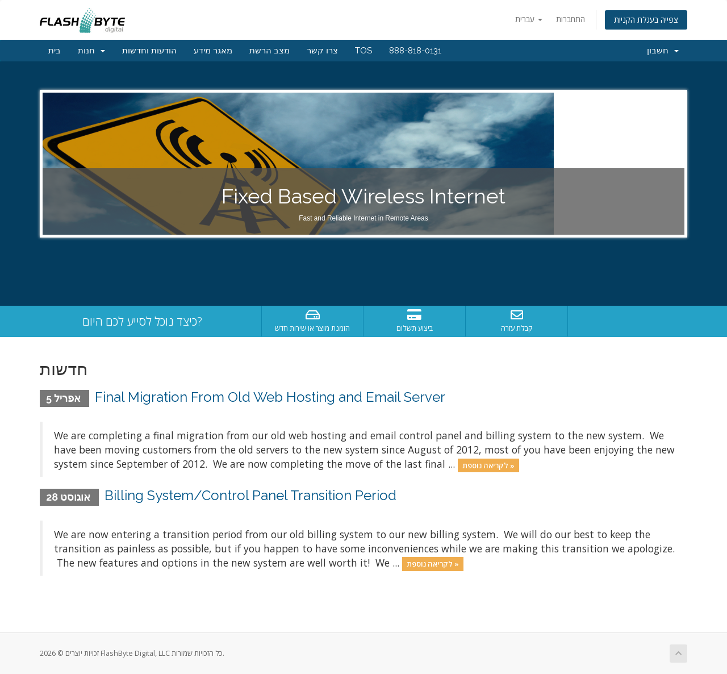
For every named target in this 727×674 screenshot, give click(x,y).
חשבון (663, 50)
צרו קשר (322, 50)
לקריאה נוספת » (488, 465)
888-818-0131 (415, 50)
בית (54, 50)
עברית (528, 19)
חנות (91, 50)
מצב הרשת (269, 50)
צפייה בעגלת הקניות (646, 19)
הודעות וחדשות (149, 50)
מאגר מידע (213, 50)
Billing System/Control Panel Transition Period (250, 495)
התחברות (570, 19)
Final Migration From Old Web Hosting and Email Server (270, 397)
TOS (363, 50)
